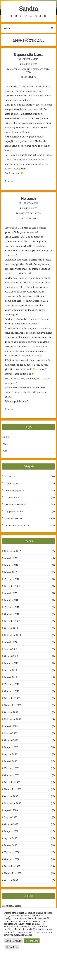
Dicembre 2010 (12, 621)
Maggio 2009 (11, 747)
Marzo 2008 (10, 845)
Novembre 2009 (12, 705)
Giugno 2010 (11, 656)
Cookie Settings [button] (13, 940)
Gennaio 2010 (11, 691)
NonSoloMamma (12, 905)
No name (28, 198)
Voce (5, 443)
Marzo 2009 (10, 761)
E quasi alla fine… (28, 54)
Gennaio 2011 (11, 614)
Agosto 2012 (10, 558)
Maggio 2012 (11, 565)
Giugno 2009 (11, 740)
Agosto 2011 (10, 593)
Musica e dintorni (16, 504)
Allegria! (15, 69)
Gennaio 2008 (12, 859)
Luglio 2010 (10, 649)
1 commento (30, 77)
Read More (26, 934)
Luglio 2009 (10, 733)
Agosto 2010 (10, 642)
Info (4, 450)
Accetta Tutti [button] (32, 940)
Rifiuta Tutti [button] (11, 947)
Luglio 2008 (10, 817)
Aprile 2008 (10, 838)
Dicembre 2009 (12, 698)
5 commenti (30, 218)
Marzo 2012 (10, 572)
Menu (28, 28)
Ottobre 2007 (11, 880)
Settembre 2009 (12, 719)
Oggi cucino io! (14, 511)
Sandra (28, 8)
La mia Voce (12, 497)
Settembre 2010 (12, 635)
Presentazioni (14, 518)
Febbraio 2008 (12, 852)
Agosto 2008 (11, 810)
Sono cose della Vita (30, 213)
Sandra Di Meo (29, 64)
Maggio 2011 (11, 600)
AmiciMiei (26, 69)
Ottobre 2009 (11, 712)
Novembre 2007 (12, 873)
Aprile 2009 (10, 754)
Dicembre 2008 (12, 782)
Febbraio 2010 (11, 684)
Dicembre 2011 (12, 586)
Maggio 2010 (11, 663)
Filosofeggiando (15, 490)
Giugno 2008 (11, 824)
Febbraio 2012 (11, 579)
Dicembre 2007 (12, 866)
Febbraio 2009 (11, 768)
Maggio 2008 (11, 831)
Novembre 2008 (12, 789)
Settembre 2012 (12, 551)
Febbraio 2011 (11, 607)
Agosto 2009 (11, 726)
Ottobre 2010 (11, 628)
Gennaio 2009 (11, 775)
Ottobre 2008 (11, 796)
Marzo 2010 (10, 677)
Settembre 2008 (12, 803)
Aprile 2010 (10, 670)
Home (5, 436)
